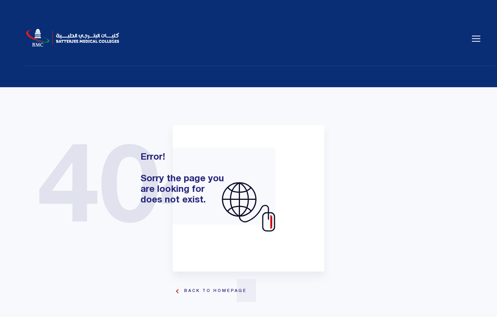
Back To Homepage (215, 291)
